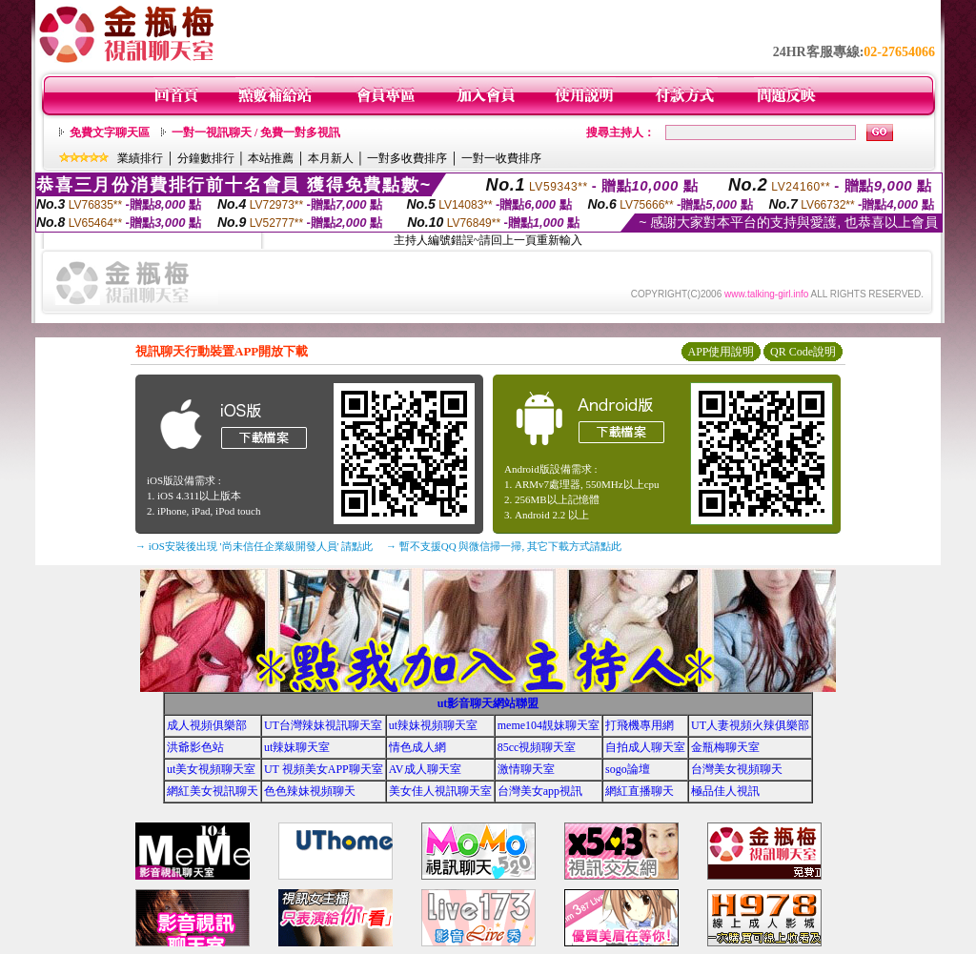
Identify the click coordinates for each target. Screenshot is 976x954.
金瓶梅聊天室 (725, 747)
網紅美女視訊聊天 (212, 791)
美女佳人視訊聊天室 (440, 791)
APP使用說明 (720, 351)
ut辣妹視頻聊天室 (433, 725)
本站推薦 (271, 158)
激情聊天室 (526, 769)
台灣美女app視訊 (540, 791)
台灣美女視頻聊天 (737, 769)
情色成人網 (417, 747)
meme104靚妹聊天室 (549, 725)
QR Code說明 (803, 351)
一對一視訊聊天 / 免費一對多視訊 (256, 132)
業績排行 (140, 158)
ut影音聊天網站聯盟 (488, 703)
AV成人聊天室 (425, 769)
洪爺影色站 (195, 747)
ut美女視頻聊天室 (211, 769)
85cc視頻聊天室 (537, 747)
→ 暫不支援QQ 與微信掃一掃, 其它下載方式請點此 (503, 546)
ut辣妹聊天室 (297, 747)
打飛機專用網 (639, 725)
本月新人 (331, 158)
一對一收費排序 (501, 158)
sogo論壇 (627, 769)
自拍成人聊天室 (645, 747)
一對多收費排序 (407, 158)
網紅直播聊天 (639, 791)
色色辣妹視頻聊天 (310, 791)
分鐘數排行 (205, 158)
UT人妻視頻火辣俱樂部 (750, 725)
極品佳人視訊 (725, 791)
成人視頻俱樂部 (207, 725)
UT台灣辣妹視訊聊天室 (323, 725)
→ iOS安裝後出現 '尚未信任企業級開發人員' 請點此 (254, 546)
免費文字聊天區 (110, 132)
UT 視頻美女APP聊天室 (323, 769)
